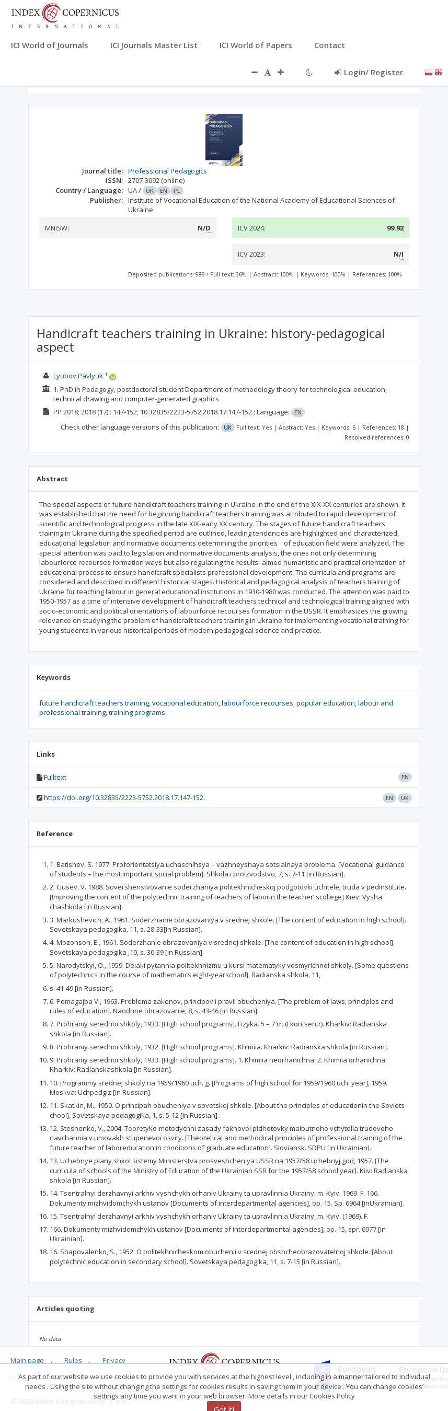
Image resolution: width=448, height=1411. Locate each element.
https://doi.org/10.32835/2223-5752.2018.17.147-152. (124, 797)
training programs (137, 712)
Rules (73, 1360)
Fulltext (55, 777)
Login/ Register (369, 72)
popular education (325, 703)
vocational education (185, 703)
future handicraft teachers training (94, 703)
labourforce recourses (257, 703)
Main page (27, 1360)
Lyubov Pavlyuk (78, 375)
